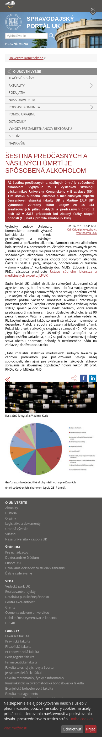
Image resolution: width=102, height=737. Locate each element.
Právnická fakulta (17, 641)
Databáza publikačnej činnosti (27, 597)
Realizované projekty (20, 591)
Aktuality (17, 85)
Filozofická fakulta (18, 646)
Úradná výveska (16, 529)
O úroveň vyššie (27, 71)
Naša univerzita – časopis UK (26, 539)
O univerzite (16, 502)
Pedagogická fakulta (19, 657)
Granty (10, 607)
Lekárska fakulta (17, 636)
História (11, 513)
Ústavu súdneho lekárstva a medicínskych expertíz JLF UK (51, 273)
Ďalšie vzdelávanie (18, 573)
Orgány (10, 518)
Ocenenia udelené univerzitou (27, 612)
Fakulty (12, 631)
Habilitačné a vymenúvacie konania (31, 618)
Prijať (90, 729)
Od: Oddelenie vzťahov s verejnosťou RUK (82, 231)
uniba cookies (81, 718)
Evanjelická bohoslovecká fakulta (29, 688)
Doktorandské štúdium (22, 557)
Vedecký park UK (17, 586)
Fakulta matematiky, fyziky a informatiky (34, 678)
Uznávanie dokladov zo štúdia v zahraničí (35, 568)
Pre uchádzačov (16, 552)
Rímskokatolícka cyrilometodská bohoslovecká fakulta (44, 683)
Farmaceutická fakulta (21, 662)
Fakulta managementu (21, 693)
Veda (9, 581)
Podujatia (17, 92)
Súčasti (10, 534)
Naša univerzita (22, 100)
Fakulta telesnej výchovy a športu (29, 667)
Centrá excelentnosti (20, 602)
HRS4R (10, 623)
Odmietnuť (72, 729)
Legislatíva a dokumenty (23, 523)
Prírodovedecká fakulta (22, 652)
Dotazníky (17, 121)
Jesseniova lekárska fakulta (24, 673)
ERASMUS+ (13, 563)
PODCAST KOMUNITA (24, 107)
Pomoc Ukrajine (22, 114)
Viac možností (15, 727)
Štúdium (12, 547)
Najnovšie (17, 143)
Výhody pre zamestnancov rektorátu (40, 128)
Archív (14, 136)
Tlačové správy (21, 78)
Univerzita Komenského (26, 58)
